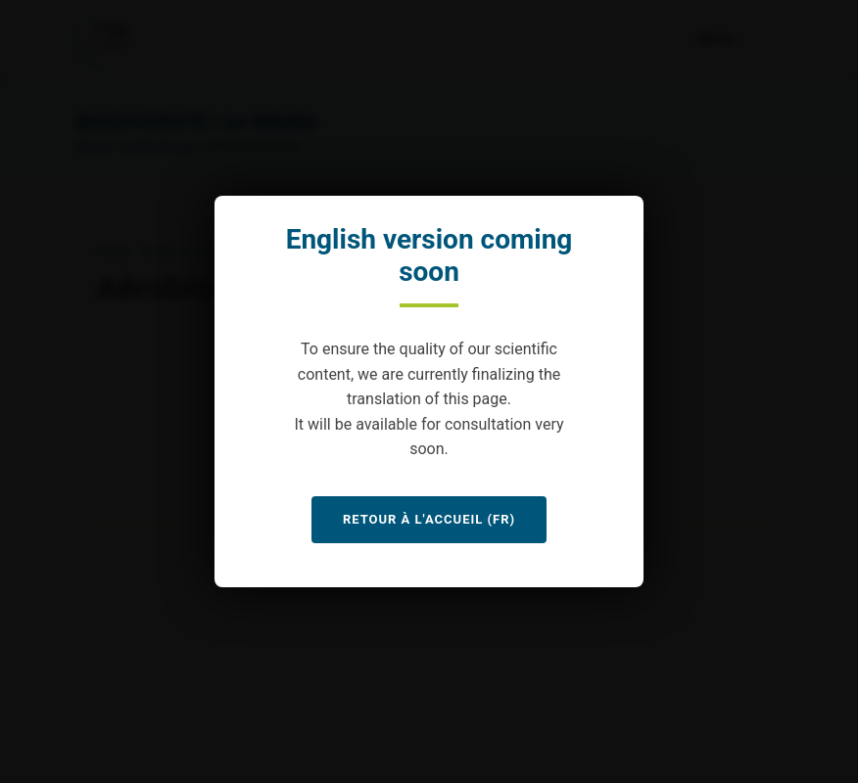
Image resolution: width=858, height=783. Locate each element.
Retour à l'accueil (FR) (429, 519)
